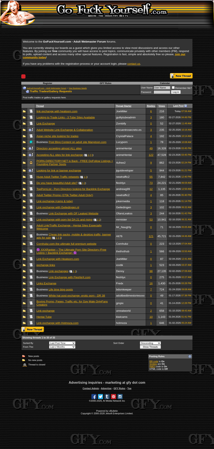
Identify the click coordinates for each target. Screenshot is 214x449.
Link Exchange (45, 123)
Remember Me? (182, 88)
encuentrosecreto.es (129, 129)
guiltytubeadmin (126, 117)
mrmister (121, 219)
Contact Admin (91, 388)
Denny (120, 271)
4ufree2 (121, 162)
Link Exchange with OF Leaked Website (73, 213)
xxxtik (119, 265)
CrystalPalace (124, 136)
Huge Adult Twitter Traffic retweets (57, 176)
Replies (151, 106)
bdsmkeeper (123, 289)
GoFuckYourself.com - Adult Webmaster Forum (46, 88)
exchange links (45, 265)
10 (151, 316)
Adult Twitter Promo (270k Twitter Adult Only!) (64, 195)
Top (129, 388)
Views (161, 106)
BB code (154, 361)
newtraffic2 (123, 176)
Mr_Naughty (123, 227)
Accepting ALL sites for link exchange (59, 154)
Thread (40, 106)
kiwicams (121, 316)
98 (151, 271)
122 (151, 154)
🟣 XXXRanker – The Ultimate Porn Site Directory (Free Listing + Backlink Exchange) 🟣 (71, 251)
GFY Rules (105, 83)
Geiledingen (123, 207)
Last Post (178, 105)
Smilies (153, 364)
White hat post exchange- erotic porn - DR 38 (77, 295)
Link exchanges (58, 271)
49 (151, 148)
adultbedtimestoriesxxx (130, 295)
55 (151, 176)
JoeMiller (121, 111)
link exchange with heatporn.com (56, 111)
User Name (147, 87)
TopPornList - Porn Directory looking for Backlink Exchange (73, 189)
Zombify (121, 123)
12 (151, 189)
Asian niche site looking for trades (57, 136)
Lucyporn (122, 142)
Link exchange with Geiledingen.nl (57, 207)
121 (151, 236)
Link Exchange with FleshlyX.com (70, 277)
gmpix (120, 303)
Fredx (119, 283)
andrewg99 (123, 189)
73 (151, 182)
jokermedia (123, 201)
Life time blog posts (61, 289)
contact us (133, 63)
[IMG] (152, 366)
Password (146, 92)
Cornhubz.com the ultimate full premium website (66, 243)
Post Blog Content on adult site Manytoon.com (77, 142)
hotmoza (121, 323)
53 (151, 219)
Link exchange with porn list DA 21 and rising (64, 219)
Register (47, 83)
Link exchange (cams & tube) (54, 201)
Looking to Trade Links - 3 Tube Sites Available (65, 117)
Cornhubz (122, 243)
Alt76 (119, 236)
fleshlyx (120, 182)
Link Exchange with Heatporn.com (57, 259)
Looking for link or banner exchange (58, 170)
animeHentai (124, 148)
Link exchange (45, 310)
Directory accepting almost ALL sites (59, 148)
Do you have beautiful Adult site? (56, 182)
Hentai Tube (44, 316)
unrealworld (123, 310)
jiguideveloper (124, 170)
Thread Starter (123, 106)
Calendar (165, 83)
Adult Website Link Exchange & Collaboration (64, 129)
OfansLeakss (124, 213)
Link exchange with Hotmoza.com (57, 323)
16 (151, 283)
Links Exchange (46, 283)
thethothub (122, 251)
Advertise (106, 388)
